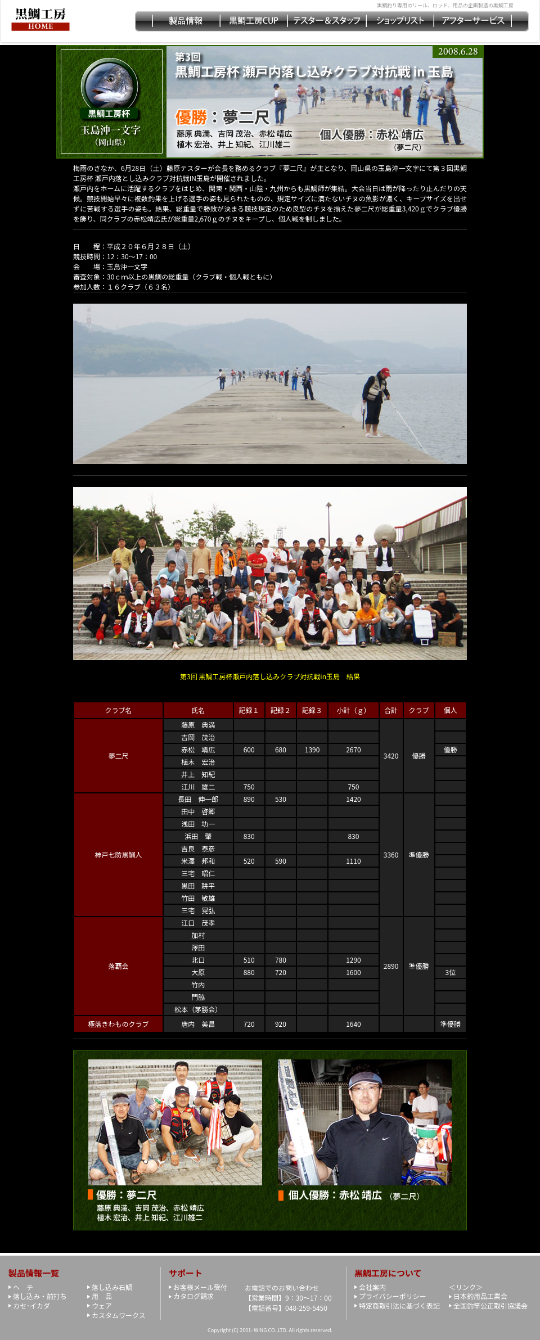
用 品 (102, 1296)
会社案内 (372, 1287)
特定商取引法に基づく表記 (399, 1305)
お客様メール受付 (200, 1287)
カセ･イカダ (31, 1305)
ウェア (102, 1305)
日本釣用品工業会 (480, 1296)
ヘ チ (23, 1287)
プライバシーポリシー (392, 1296)
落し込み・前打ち (40, 1296)
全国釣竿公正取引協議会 (490, 1305)
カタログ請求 (193, 1296)
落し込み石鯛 (112, 1287)
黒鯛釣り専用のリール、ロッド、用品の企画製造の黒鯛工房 (445, 5)
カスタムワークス (119, 1315)
